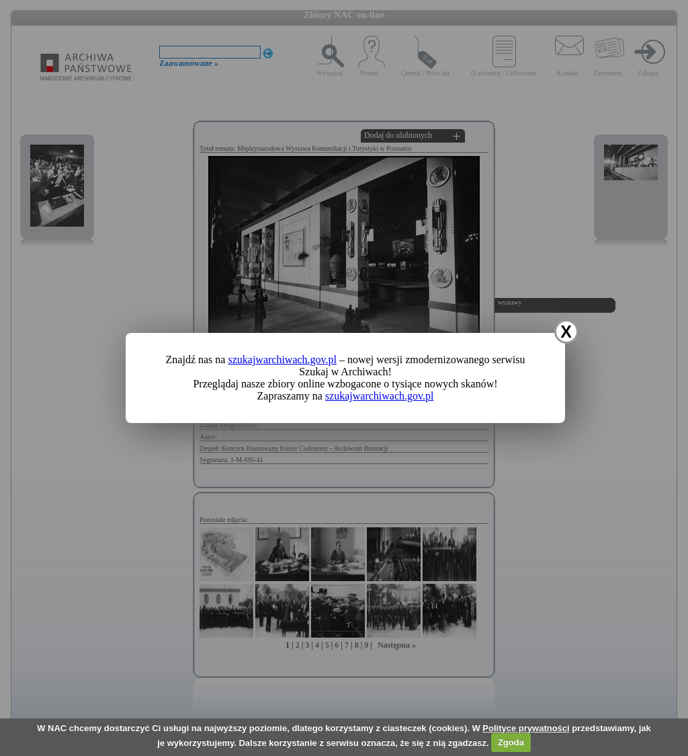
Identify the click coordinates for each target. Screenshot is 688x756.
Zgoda (511, 742)
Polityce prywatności (525, 728)
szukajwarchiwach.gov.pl (282, 359)
